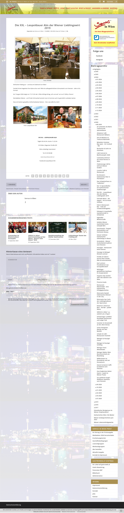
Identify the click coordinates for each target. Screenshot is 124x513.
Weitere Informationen (68, 512)
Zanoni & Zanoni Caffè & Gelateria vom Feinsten (104, 367)
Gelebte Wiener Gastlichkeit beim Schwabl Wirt (102, 224)
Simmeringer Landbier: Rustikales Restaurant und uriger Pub (104, 319)
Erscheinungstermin (99, 439)
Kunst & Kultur (72, 9)
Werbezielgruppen (99, 447)
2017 (96, 408)
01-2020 (99, 391)
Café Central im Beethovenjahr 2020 (103, 155)
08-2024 (99, 100)
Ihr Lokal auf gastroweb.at (101, 465)
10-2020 (99, 388)
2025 (96, 75)
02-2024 (99, 83)
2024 (96, 78)
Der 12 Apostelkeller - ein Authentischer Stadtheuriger (104, 188)
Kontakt (95, 492)
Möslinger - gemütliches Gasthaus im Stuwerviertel (104, 272)
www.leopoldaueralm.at (47, 158)
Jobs (94, 494)
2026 (96, 72)
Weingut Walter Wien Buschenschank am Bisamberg (104, 354)
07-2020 (99, 399)
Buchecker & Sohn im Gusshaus (104, 150)
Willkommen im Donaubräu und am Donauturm (103, 361)
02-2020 (99, 394)
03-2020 (99, 396)
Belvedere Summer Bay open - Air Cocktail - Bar (104, 144)
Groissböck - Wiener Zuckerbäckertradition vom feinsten (104, 243)
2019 (96, 403)
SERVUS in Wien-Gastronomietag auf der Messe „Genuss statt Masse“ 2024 (36, 238)
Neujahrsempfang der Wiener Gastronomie (56, 237)
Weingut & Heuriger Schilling (103, 345)
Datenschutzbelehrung (59, 301)
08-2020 (53, 32)
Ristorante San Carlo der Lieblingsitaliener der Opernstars (104, 302)
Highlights (97, 70)
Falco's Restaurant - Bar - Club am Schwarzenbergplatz (103, 207)
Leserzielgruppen (98, 444)
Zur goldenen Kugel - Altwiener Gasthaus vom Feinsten (104, 380)
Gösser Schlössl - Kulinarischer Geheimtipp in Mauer (104, 237)
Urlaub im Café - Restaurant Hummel (103, 335)
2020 (96, 123)
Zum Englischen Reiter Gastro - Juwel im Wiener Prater (104, 373)
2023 (96, 114)
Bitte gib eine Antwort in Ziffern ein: (16, 289)
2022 (96, 117)
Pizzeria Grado (101, 283)
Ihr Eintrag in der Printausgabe (103, 433)
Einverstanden (81, 512)
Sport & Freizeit (85, 9)
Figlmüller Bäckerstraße (101, 219)
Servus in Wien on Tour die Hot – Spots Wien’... (32, 2)
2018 (96, 405)
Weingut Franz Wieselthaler (101, 349)
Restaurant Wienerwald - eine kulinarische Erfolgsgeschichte (103, 288)
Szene (62, 9)
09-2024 (99, 103)
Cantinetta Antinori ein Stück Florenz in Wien (103, 160)
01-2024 (99, 80)
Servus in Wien (39, 32)
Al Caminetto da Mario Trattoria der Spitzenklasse (104, 129)
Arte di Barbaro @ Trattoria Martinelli (103, 139)
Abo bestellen (97, 450)
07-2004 (99, 97)
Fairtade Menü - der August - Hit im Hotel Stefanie (104, 201)
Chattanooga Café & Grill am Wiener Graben (103, 166)
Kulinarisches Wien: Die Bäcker (104, 416)
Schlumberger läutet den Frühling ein (77, 237)
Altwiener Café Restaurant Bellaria (103, 134)
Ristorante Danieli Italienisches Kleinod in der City (104, 295)
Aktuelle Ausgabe (98, 453)
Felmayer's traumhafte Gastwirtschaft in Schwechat (104, 213)
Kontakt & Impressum (100, 456)
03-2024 (99, 86)
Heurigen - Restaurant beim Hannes (104, 249)
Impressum (96, 486)
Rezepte (56, 9)
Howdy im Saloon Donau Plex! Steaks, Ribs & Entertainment (104, 259)
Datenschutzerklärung (100, 489)
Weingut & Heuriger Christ (103, 340)
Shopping (113, 9)
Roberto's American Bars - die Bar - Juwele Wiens (104, 308)
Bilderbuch (96, 474)
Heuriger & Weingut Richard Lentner (103, 254)
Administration (97, 476)
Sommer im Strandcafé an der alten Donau (104, 324)
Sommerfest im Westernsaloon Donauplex (13, 237)
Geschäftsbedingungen (100, 442)
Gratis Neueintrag (98, 468)
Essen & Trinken (46, 9)
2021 (96, 120)
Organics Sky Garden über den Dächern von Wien (104, 278)
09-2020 (99, 385)
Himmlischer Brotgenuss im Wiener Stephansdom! (103, 412)
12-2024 (99, 111)
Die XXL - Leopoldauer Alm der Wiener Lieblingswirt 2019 (104, 194)
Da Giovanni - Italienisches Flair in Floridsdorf (103, 177)
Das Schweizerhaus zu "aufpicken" (104, 183)
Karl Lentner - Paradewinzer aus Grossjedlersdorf (103, 265)
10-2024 (99, 106)
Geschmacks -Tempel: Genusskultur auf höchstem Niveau (104, 231)
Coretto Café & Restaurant (102, 172)
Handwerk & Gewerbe (100, 9)
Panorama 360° (98, 471)
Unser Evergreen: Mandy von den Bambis (102, 330)
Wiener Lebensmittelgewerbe (103, 423)
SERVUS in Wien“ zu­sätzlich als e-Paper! (103, 313)
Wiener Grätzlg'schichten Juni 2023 (103, 419)
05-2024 (99, 91)
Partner (95, 497)
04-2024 (99, 89)
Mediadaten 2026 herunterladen (103, 436)
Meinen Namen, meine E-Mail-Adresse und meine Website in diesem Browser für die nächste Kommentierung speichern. (42, 285)
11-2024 (99, 108)
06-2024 (99, 94)
